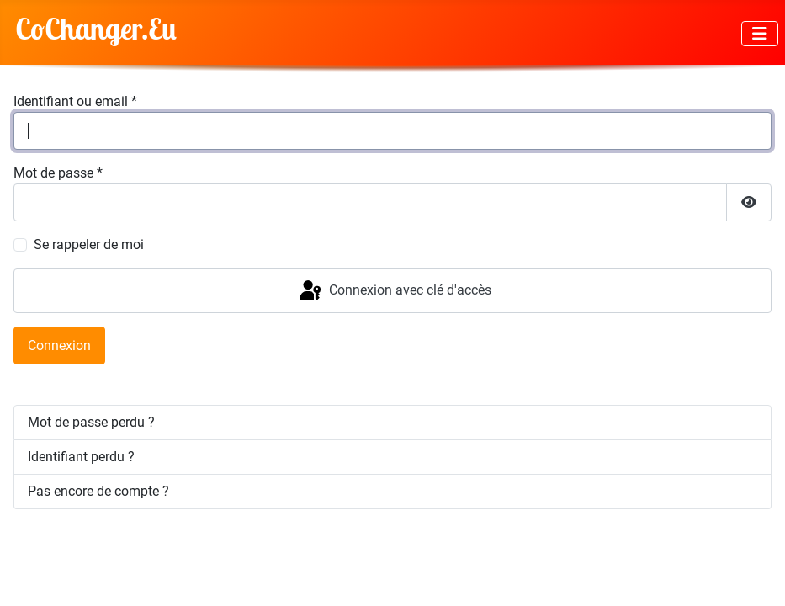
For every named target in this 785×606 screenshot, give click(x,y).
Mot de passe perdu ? (91, 422)
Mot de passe (58, 173)
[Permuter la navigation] (759, 33)
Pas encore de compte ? (98, 491)
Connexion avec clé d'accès (394, 291)
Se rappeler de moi (89, 244)
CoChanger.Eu (96, 28)
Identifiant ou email (75, 101)
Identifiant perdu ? (81, 457)
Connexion (59, 346)
